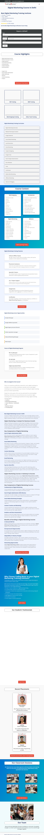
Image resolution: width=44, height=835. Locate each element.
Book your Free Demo (22, 552)
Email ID (4, 40)
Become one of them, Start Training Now (22, 755)
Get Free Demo (22, 375)
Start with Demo (22, 798)
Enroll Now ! (22, 306)
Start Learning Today (22, 244)
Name (4, 33)
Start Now (22, 682)
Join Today (22, 603)
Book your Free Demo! (22, 83)
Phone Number (5, 36)
